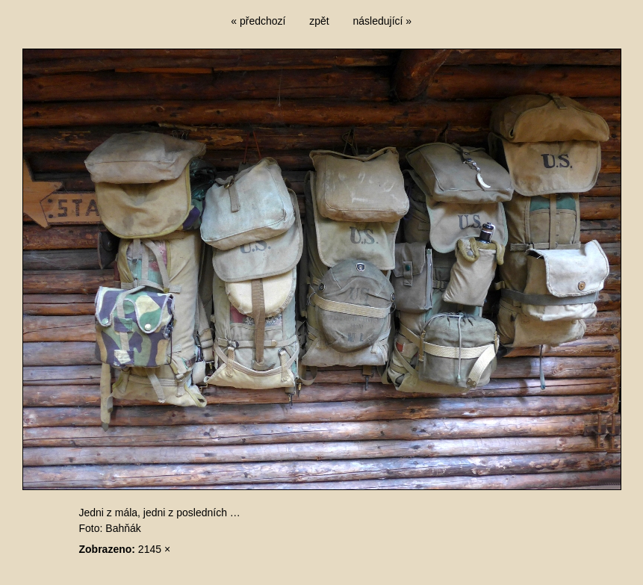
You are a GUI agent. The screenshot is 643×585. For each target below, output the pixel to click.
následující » (382, 21)
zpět (319, 21)
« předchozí (258, 21)
